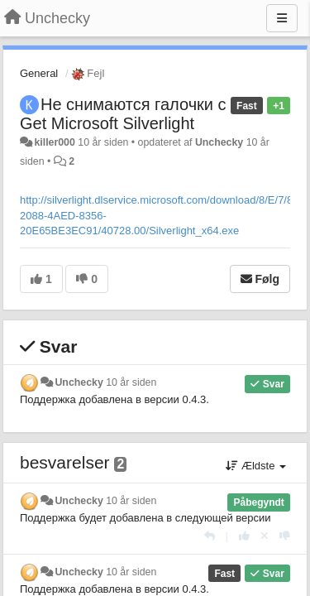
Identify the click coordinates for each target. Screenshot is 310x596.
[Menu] (282, 18)
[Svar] (209, 536)
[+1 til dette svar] (244, 536)
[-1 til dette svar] (284, 536)
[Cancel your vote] (264, 536)
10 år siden (131, 382)
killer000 (54, 142)
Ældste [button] (256, 465)
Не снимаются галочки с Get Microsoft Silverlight (123, 113)
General (39, 73)
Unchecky (219, 142)
